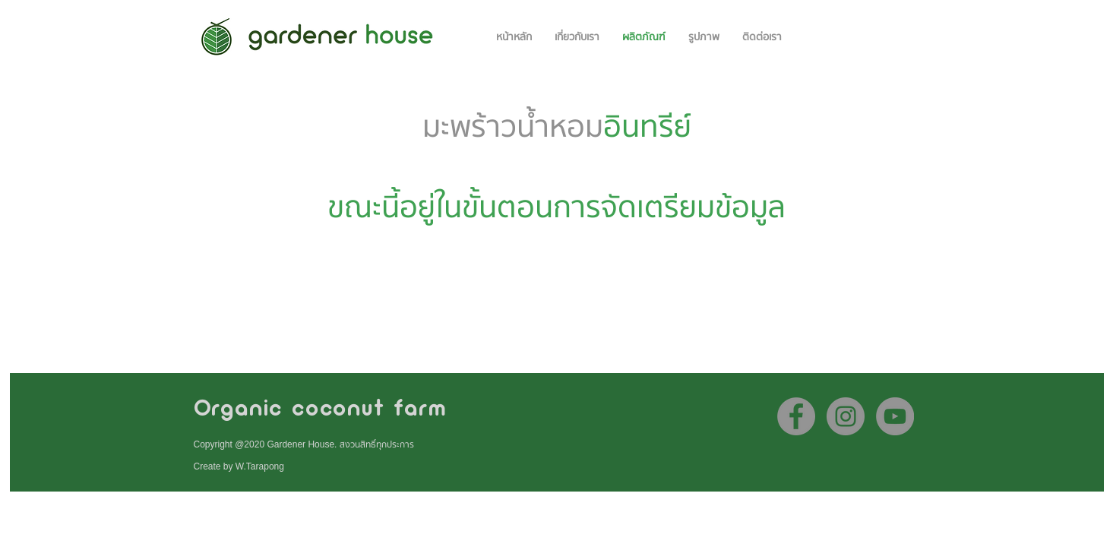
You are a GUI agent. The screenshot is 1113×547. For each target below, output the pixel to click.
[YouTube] (895, 416)
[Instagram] (846, 416)
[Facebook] (796, 416)
